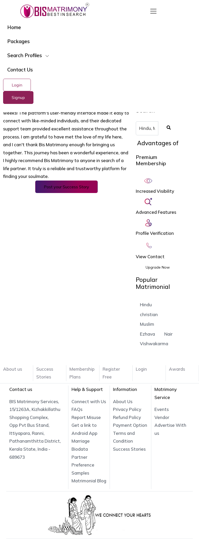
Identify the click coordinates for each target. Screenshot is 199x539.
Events (161, 409)
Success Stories (129, 449)
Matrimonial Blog (89, 480)
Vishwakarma (154, 343)
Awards (177, 369)
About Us (122, 401)
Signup (18, 97)
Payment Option (130, 425)
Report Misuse (86, 417)
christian (149, 314)
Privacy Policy (127, 409)
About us (12, 369)
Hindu (146, 304)
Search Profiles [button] (25, 55)
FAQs (77, 409)
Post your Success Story (66, 186)
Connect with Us (89, 401)
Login (17, 85)
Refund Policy (127, 417)
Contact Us (20, 69)
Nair (168, 334)
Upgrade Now (158, 267)
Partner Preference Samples (83, 465)
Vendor (161, 417)
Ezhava (147, 334)
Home (14, 27)
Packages (18, 41)
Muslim (147, 324)
